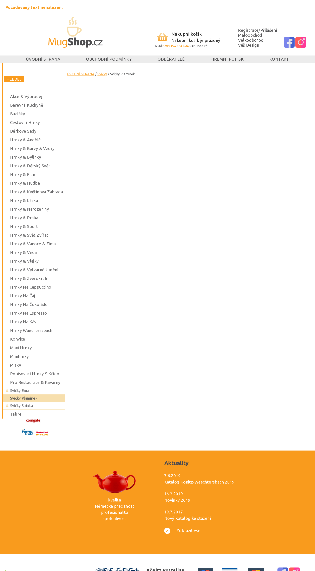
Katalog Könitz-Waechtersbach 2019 (199, 482)
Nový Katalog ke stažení (187, 518)
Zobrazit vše (182, 530)
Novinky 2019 (177, 500)
